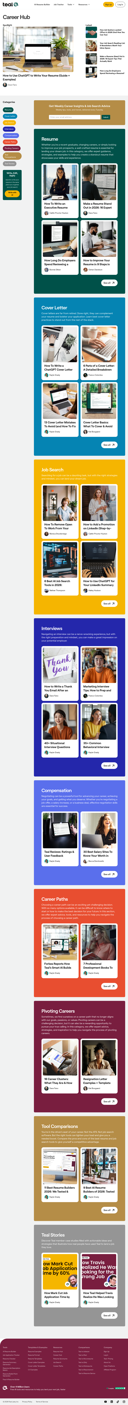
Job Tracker (59, 4)
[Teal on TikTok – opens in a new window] (118, 1401)
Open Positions (109, 1366)
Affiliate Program (110, 1370)
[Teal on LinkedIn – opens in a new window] (112, 1401)
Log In (106, 1355)
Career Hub (57, 1355)
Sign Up (106, 1351)
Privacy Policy (27, 1402)
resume (94, 148)
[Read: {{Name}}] (38, 49)
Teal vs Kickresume (85, 1366)
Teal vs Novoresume (85, 1359)
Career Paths (58, 1366)
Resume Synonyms (60, 1359)
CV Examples (33, 1370)
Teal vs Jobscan (83, 1351)
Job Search (57, 1362)
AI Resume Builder (42, 4)
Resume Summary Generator (9, 1363)
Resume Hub (58, 1351)
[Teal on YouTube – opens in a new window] (105, 1401)
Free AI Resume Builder (11, 1379)
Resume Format (34, 1355)
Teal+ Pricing (108, 1359)
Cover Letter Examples (36, 1362)
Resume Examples (34, 1351)
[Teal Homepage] (5, 1388)
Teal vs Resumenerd (85, 1370)
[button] (71, 4)
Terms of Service (42, 1402)
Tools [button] (69, 4)
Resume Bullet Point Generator (10, 1375)
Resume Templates (35, 1359)
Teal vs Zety (82, 1362)
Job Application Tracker (11, 1355)
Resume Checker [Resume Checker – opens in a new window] (9, 1359)
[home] (10, 4)
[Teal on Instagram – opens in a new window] (124, 1401)
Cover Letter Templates (36, 1366)
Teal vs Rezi (82, 1355)
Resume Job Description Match (11, 1369)
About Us (107, 1362)
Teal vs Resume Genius (86, 1373)
